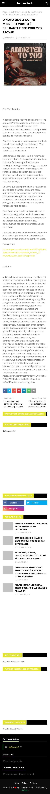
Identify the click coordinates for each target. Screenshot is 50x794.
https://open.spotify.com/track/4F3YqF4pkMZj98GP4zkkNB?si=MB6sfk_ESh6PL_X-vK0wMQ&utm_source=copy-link (24, 252)
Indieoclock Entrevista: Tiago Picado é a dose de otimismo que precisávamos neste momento (30, 572)
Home (16, 783)
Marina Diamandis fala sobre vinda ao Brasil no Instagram (31, 526)
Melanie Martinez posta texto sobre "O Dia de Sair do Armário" (31, 588)
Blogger (24, 790)
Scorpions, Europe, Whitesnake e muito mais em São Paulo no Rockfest (30, 555)
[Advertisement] (25, 624)
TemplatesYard (26, 787)
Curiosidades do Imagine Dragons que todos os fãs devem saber (30, 541)
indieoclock (9, 37)
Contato (33, 783)
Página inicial (8, 12)
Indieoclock (25, 3)
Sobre (24, 783)
